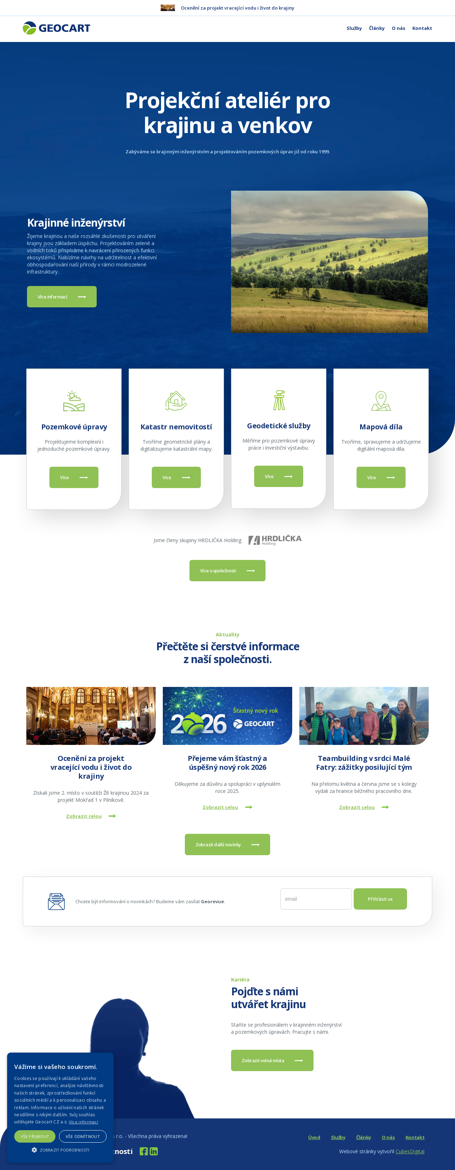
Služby (354, 28)
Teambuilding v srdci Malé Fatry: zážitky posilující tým (364, 763)
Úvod (314, 1137)
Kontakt (422, 28)
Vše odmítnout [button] (83, 1136)
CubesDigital (410, 1151)
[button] (60, 1150)
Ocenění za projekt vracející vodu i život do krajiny (91, 767)
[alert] (60, 1108)
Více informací (83, 1121)
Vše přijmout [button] (35, 1136)
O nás (398, 28)
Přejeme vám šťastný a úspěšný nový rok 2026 (227, 763)
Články (377, 28)
